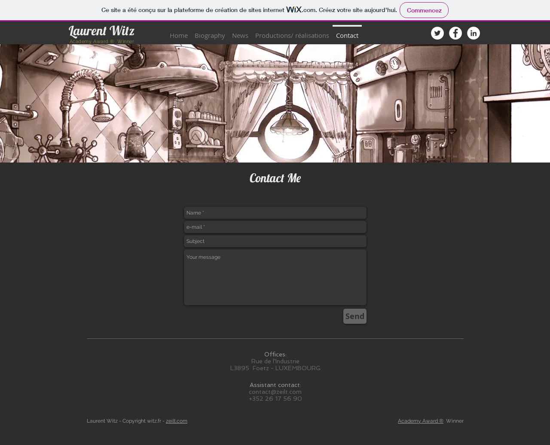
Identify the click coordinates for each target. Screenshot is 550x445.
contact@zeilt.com (275, 391)
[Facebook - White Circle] (455, 33)
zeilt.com (176, 421)
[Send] (355, 316)
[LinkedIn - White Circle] (473, 33)
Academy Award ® (420, 421)
